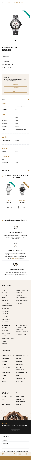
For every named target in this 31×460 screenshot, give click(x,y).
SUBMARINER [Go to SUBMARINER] (5, 316)
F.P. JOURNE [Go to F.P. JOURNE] (6, 367)
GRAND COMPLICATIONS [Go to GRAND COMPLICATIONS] (8, 338)
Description (15, 170)
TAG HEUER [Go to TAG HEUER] (20, 396)
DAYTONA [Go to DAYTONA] (4, 297)
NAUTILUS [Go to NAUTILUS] (4, 341)
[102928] (22, 189)
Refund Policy (15, 258)
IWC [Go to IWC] (3, 378)
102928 (22, 203)
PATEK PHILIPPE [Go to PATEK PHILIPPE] (7, 325)
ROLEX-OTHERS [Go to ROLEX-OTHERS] (5, 322)
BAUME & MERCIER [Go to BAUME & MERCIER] (22, 355)
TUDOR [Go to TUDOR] (4, 400)
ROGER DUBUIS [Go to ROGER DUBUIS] (7, 396)
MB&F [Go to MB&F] (3, 386)
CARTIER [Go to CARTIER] (19, 361)
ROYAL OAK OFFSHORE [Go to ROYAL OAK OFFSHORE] (22, 300)
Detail (15, 99)
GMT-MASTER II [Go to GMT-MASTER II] (5, 300)
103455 (8, 203)
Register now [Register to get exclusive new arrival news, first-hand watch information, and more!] (15, 430)
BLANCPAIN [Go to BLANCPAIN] (5, 358)
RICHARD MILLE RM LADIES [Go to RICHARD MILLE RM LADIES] (22, 334)
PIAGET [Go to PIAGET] (18, 392)
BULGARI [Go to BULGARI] (4, 361)
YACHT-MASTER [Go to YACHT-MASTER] (6, 319)
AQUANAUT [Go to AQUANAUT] (4, 327)
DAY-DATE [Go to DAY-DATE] (4, 295)
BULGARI (7, 7)
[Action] (26, 454)
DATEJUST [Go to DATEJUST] (4, 292)
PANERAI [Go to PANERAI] (19, 389)
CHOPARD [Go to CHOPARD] (19, 364)
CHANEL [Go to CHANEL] (4, 364)
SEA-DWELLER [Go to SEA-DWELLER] (5, 308)
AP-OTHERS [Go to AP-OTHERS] (19, 303)
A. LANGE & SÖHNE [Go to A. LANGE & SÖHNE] (8, 355)
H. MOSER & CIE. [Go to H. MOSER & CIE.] (21, 372)
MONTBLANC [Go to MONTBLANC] (20, 386)
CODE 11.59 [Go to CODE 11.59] (19, 292)
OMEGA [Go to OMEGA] (4, 389)
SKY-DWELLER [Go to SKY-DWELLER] (5, 314)
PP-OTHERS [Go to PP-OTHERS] (4, 343)
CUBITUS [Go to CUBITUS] (4, 335)
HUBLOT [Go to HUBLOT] (4, 375)
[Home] (15, 2)
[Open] (4, 2)
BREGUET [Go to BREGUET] (19, 358)
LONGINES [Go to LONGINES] (19, 381)
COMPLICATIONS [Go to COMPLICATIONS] (6, 333)
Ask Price (22, 207)
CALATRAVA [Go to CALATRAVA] (5, 330)
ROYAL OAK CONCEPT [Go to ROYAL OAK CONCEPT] (21, 297)
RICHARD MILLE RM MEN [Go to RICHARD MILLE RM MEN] (22, 332)
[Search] (26, 3)
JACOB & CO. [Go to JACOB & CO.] (20, 378)
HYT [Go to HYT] (17, 375)
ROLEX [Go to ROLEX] (4, 290)
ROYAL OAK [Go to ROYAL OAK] (19, 295)
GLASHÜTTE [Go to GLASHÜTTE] (6, 372)
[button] (15, 458)
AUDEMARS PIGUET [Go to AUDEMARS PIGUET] (22, 290)
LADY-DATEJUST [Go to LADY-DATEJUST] (6, 303)
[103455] (8, 189)
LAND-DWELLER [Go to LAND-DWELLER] (5, 311)
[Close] (30, 454)
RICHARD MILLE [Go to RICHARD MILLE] (21, 325)
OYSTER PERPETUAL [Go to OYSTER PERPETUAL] (7, 305)
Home (3, 7)
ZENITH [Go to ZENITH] (18, 404)
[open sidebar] (4, 2)
